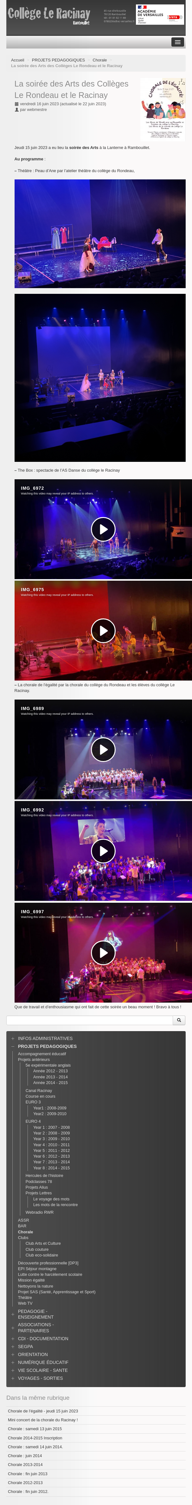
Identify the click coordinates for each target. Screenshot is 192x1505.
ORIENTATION (33, 1354)
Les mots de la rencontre (55, 1204)
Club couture (37, 1249)
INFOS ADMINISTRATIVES (45, 1038)
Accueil (17, 60)
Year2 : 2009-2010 (50, 1113)
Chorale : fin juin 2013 (28, 1473)
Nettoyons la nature (35, 1286)
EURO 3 (33, 1102)
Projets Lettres (39, 1193)
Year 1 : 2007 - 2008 (51, 1127)
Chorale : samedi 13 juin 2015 (35, 1428)
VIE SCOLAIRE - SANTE (43, 1370)
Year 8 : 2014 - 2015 (51, 1168)
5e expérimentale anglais (48, 1065)
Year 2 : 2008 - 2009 (51, 1133)
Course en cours (40, 1096)
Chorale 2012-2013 (25, 1482)
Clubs (23, 1237)
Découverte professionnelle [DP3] (48, 1263)
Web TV (25, 1303)
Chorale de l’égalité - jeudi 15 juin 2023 (43, 1411)
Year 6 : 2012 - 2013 (51, 1156)
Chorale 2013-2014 (25, 1464)
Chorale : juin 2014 (25, 1455)
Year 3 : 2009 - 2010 (51, 1138)
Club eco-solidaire (42, 1255)
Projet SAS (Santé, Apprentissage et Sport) (57, 1291)
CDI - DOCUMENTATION (43, 1338)
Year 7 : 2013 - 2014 (51, 1161)
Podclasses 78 (39, 1181)
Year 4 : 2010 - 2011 (51, 1144)
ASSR (23, 1220)
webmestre (37, 109)
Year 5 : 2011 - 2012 (51, 1150)
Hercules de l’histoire (44, 1175)
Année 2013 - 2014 (50, 1077)
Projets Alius (37, 1187)
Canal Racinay (39, 1090)
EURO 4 (33, 1121)
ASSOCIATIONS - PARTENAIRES (36, 1327)
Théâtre (25, 1297)
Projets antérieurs (34, 1059)
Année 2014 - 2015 (50, 1082)
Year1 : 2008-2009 (50, 1108)
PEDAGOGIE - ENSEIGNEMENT (36, 1314)
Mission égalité (31, 1280)
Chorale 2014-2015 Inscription (35, 1438)
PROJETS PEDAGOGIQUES (58, 60)
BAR (22, 1226)
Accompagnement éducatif (42, 1053)
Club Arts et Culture (43, 1243)
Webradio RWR (40, 1212)
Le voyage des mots (51, 1199)
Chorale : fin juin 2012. (28, 1491)
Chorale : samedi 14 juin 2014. (35, 1446)
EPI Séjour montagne (37, 1268)
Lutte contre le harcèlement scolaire (50, 1274)
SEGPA (25, 1346)
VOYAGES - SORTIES (40, 1378)
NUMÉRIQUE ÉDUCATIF (43, 1362)
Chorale (100, 60)
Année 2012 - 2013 (50, 1071)
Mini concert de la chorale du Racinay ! (43, 1420)
